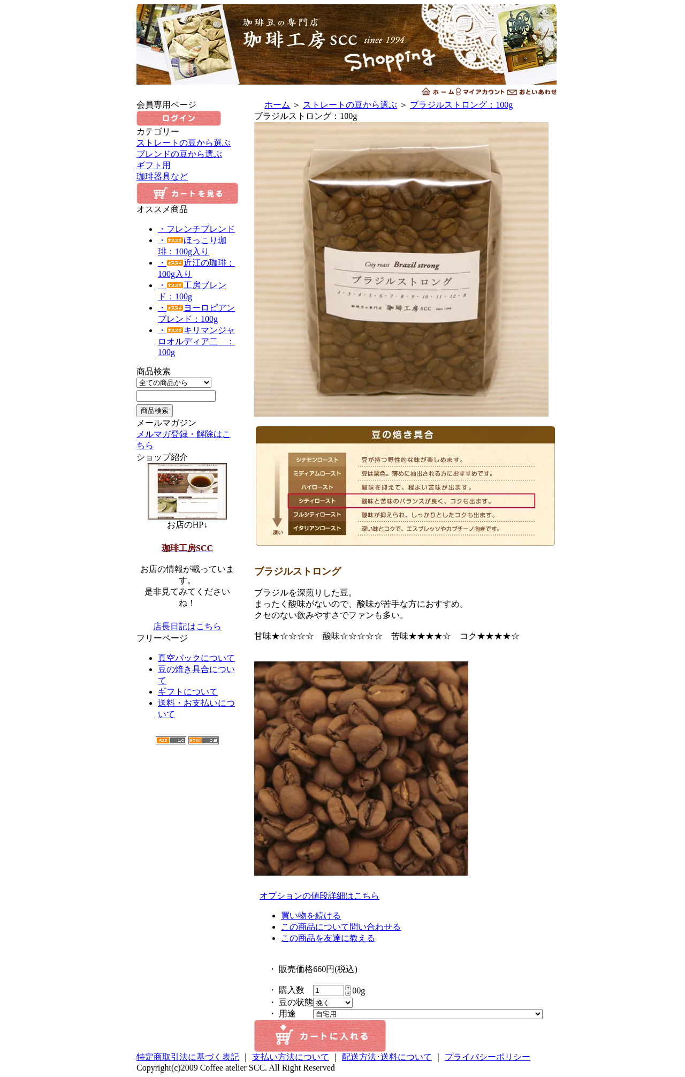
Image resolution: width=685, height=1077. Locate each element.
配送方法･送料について (387, 1056)
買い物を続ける (311, 915)
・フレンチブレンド (196, 229)
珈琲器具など (162, 176)
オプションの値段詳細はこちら (319, 895)
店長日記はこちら (187, 626)
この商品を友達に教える (328, 938)
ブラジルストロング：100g (461, 104)
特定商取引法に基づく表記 (187, 1056)
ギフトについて (188, 691)
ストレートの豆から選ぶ (183, 142)
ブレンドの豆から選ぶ (179, 154)
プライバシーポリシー (487, 1056)
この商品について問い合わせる (341, 926)
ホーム (277, 104)
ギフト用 (153, 165)
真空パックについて (196, 657)
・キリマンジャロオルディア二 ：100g (196, 341)
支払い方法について (290, 1056)
